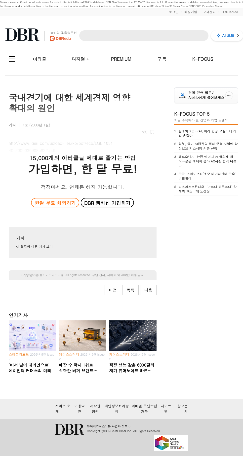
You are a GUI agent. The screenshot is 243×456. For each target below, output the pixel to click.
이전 (113, 290)
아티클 (39, 59)
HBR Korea (229, 11)
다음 (148, 290)
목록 (130, 290)
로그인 (173, 11)
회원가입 (190, 11)
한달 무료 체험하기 (55, 202)
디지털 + (80, 59)
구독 (161, 59)
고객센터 (209, 11)
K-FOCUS (202, 59)
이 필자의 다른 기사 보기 (34, 246)
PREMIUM (121, 59)
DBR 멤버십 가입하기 (107, 202)
